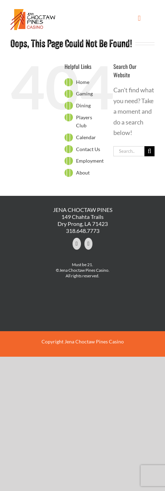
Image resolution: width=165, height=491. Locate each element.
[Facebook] (77, 244)
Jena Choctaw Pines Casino (94, 341)
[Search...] (128, 151)
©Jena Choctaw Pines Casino (82, 270)
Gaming (84, 94)
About (83, 173)
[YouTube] (88, 244)
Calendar (86, 137)
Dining (83, 105)
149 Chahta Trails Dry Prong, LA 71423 (83, 220)
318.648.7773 (82, 230)
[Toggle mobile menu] (139, 18)
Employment (90, 161)
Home (82, 82)
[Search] (149, 151)
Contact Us (88, 149)
